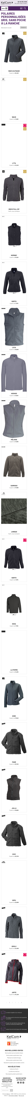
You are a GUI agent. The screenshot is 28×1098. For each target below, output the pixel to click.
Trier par (23, 27)
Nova (14, 624)
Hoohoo (14, 393)
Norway (14, 255)
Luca (14, 347)
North (14, 301)
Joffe (14, 992)
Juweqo (14, 532)
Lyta (14, 163)
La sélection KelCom (14, 1071)
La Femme (14, 670)
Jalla (14, 808)
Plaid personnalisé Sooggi (14, 1057)
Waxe (14, 117)
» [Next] (21, 1002)
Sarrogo (14, 486)
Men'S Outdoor (14, 71)
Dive (14, 854)
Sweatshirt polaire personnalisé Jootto (14, 1062)
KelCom (8, 1094)
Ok (11, 1090)
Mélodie (14, 439)
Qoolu (14, 946)
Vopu (14, 900)
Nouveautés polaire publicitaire (14, 1074)
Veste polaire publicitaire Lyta (14, 1055)
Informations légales (13, 1095)
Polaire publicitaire (21, 3)
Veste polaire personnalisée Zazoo (14, 1053)
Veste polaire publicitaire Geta (14, 1060)
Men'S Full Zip (14, 209)
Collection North (14, 1069)
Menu (4, 8)
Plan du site (21, 1095)
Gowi (14, 716)
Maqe (14, 762)
